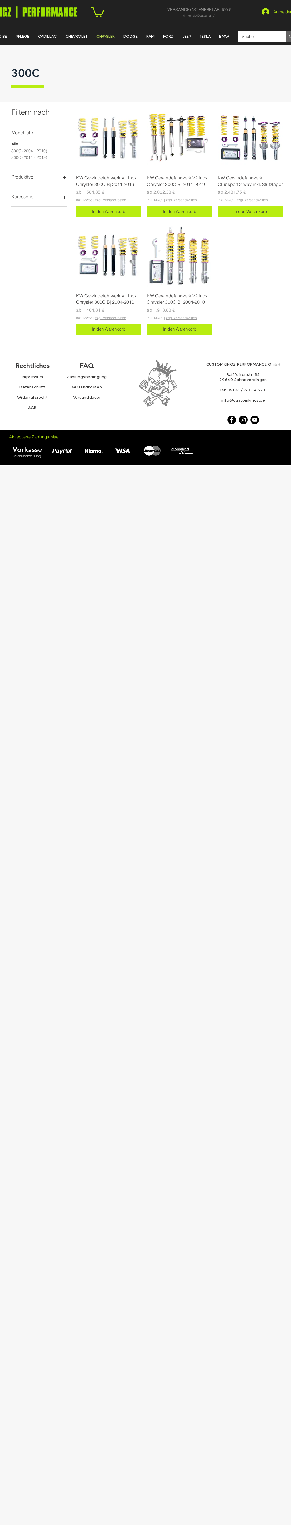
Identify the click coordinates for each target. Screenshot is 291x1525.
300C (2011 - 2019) (29, 157)
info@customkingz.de (243, 400)
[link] (97, 11)
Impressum (32, 376)
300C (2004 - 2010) (29, 150)
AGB (32, 407)
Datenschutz (32, 387)
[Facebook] (231, 420)
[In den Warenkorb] (108, 211)
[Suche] (258, 36)
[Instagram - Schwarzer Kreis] (243, 420)
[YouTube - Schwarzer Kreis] (254, 420)
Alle (14, 144)
